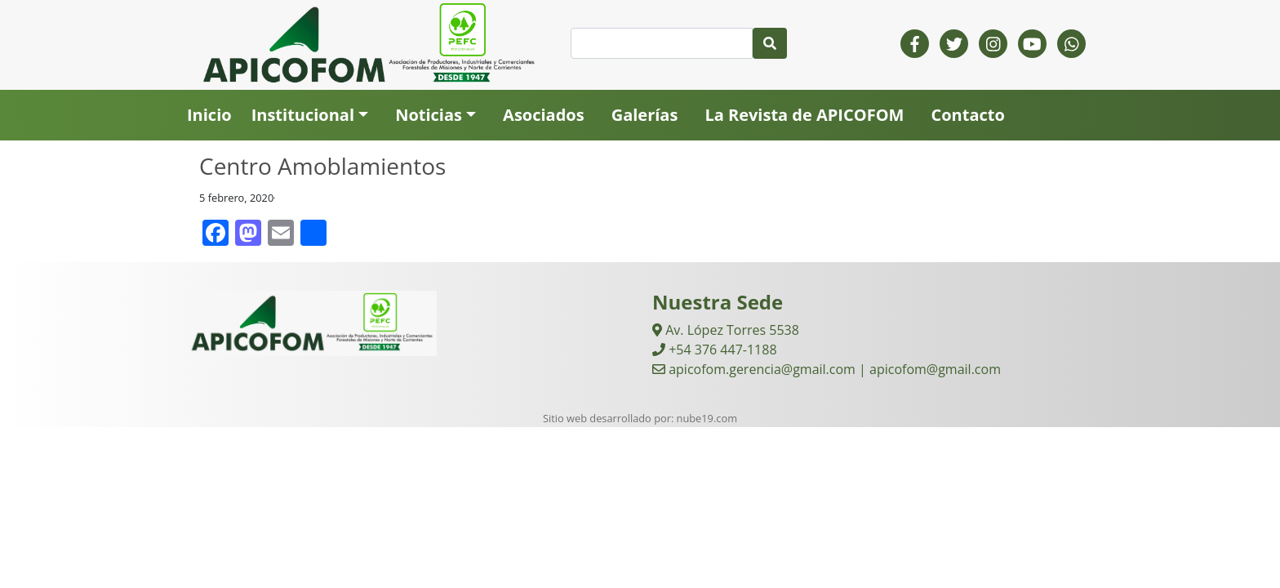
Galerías (644, 115)
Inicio (209, 115)
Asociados (543, 115)
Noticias (428, 115)
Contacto (967, 115)
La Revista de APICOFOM (804, 115)
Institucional (302, 115)
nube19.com (707, 418)
